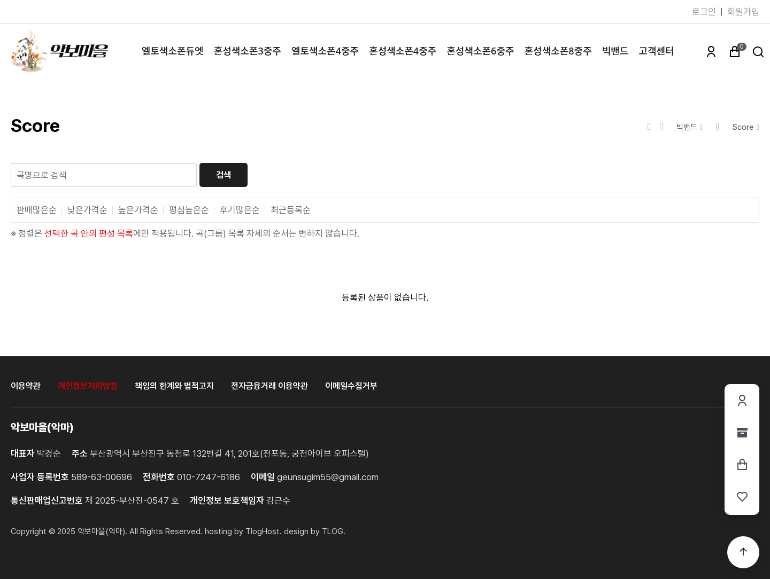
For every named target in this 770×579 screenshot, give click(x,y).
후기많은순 (240, 210)
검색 (223, 175)
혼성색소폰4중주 (402, 50)
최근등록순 (291, 210)
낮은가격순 (87, 210)
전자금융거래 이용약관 (269, 386)
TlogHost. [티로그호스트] (263, 531)
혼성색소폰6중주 (480, 50)
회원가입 (743, 11)
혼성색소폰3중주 (247, 50)
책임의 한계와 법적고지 (174, 386)
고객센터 (656, 50)
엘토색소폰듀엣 (173, 50)
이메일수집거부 (351, 386)
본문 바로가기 (0, 0)
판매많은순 (37, 210)
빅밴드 (615, 50)
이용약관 (26, 386)
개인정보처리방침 (88, 386)
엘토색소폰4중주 (325, 50)
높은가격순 (138, 210)
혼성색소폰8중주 (558, 50)
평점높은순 (189, 210)
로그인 (704, 11)
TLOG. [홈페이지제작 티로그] (333, 531)
